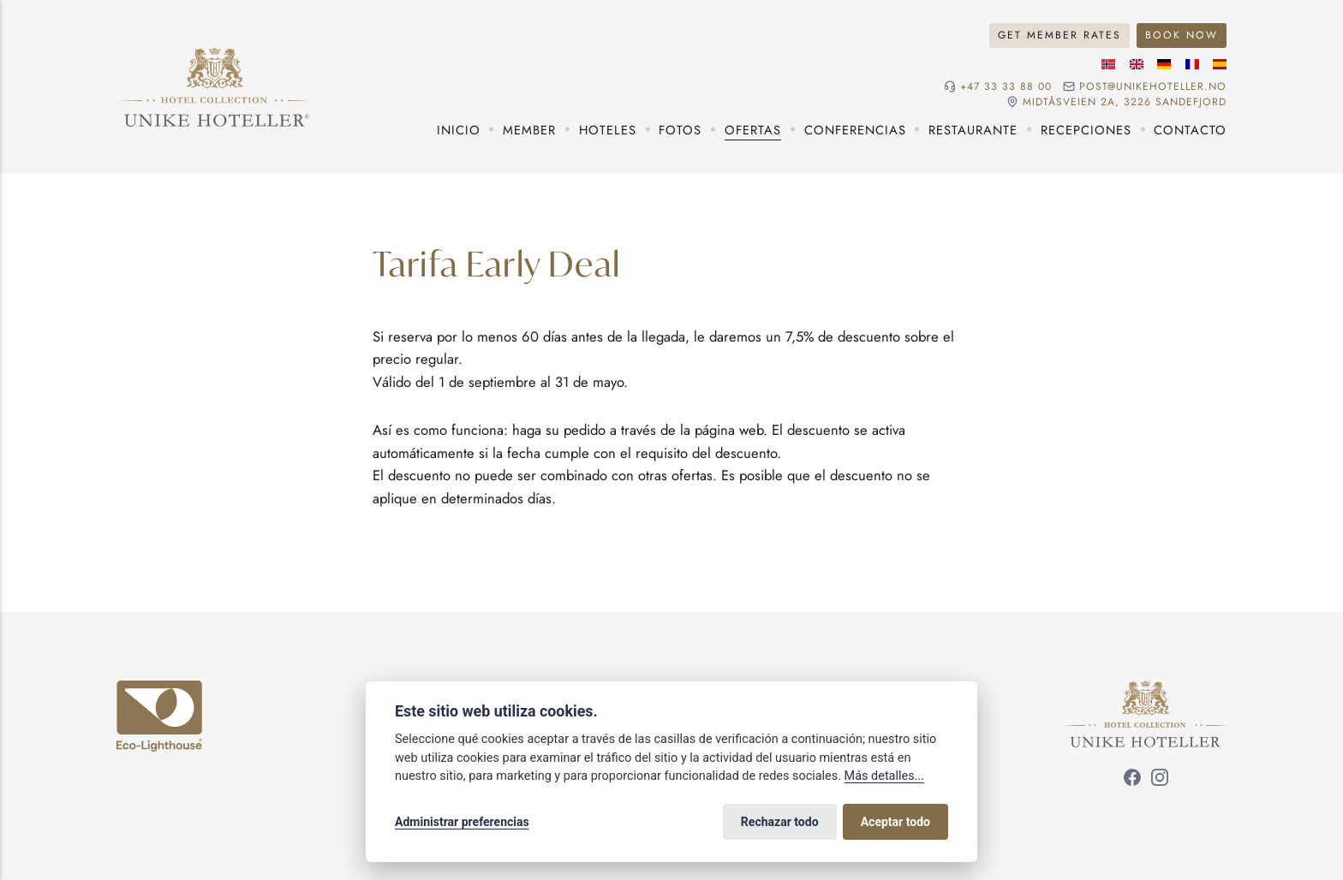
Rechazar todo (780, 822)
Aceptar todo (895, 822)
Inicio (458, 130)
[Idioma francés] (1192, 64)
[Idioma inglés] (1136, 64)
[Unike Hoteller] (1146, 690)
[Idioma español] (1220, 64)
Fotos (680, 130)
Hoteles (607, 130)
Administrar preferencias (462, 822)
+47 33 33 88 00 (1006, 86)
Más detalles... (884, 776)
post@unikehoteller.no (1153, 86)
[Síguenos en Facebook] (1132, 780)
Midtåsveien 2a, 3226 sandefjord (1125, 102)
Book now (1181, 35)
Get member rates (1059, 35)
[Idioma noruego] (1108, 64)
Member (529, 130)
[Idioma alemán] (1164, 64)
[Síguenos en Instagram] (1159, 780)
